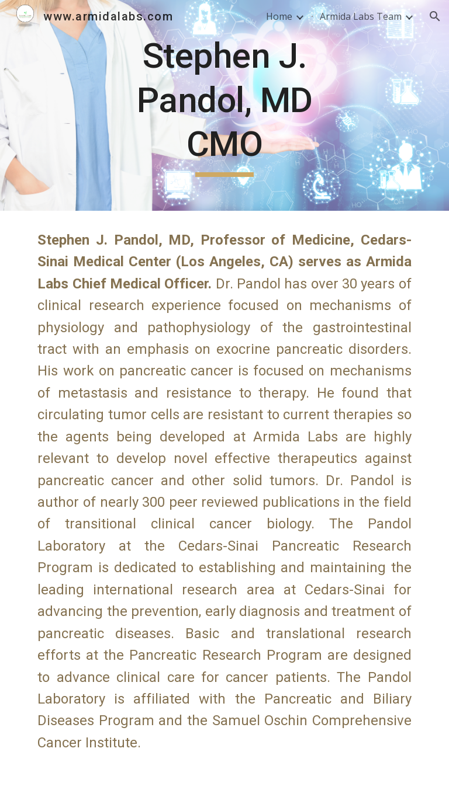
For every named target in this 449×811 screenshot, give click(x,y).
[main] (224, 105)
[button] (435, 16)
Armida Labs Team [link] (361, 16)
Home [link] (279, 16)
